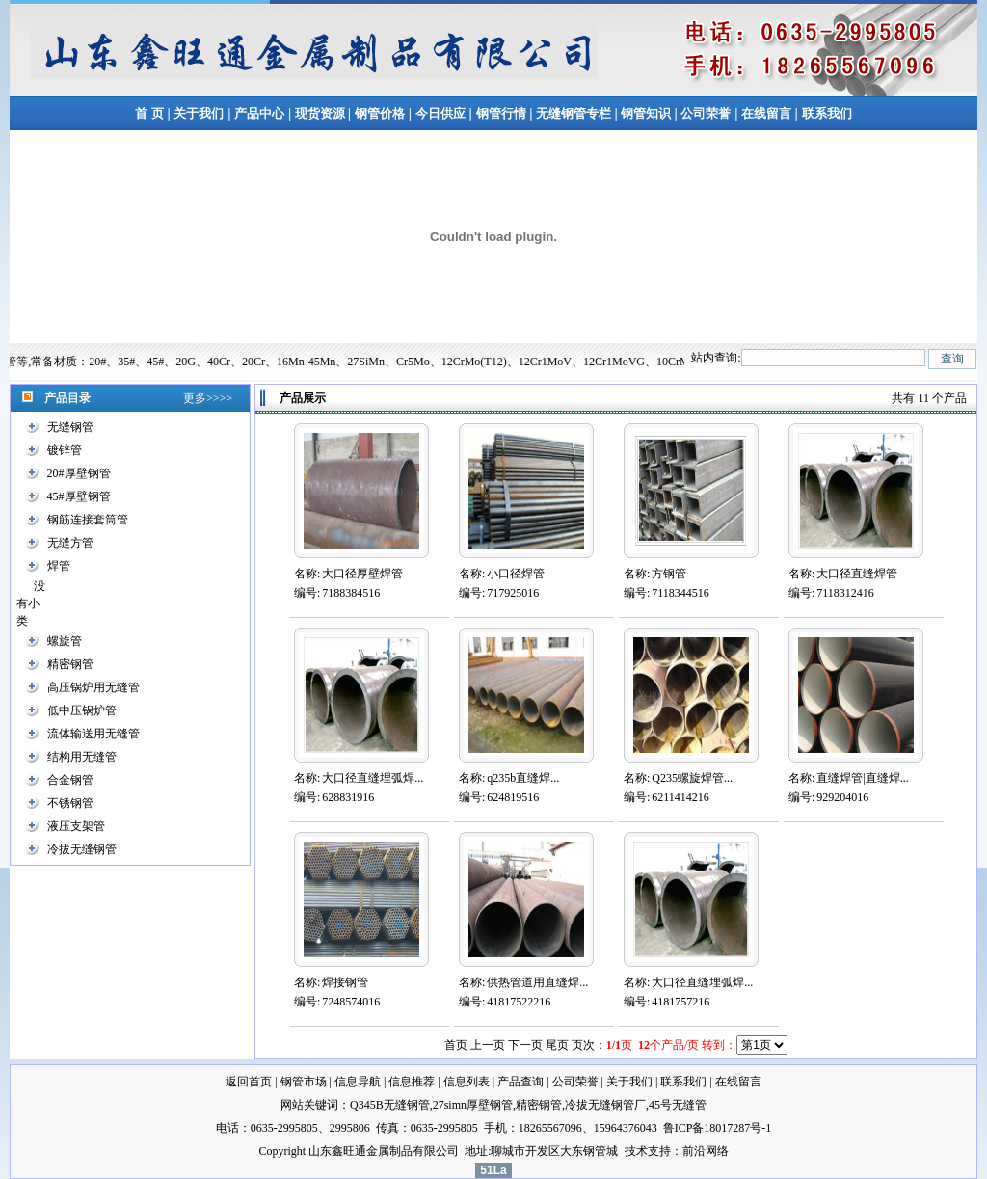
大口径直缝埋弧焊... (372, 778)
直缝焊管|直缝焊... (862, 778)
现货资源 (319, 113)
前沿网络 (705, 1151)
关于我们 (198, 113)
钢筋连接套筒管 (87, 519)
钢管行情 (501, 113)
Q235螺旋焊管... (692, 778)
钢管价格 (380, 113)
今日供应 (440, 113)
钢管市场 (303, 1081)
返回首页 (249, 1081)
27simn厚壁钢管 (473, 1105)
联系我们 (827, 113)
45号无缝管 (678, 1105)
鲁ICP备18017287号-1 (717, 1128)
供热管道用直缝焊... (537, 982)
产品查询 (520, 1081)
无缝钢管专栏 (575, 113)
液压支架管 (76, 826)
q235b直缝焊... (523, 778)
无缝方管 (70, 542)
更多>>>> (207, 398)
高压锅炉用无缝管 (93, 687)
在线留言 (767, 113)
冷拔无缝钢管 (82, 849)
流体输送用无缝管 (93, 733)
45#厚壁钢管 (79, 496)
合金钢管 (70, 780)
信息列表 (466, 1081)
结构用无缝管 (82, 757)
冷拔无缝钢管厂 (605, 1105)
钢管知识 (646, 113)
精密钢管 (70, 664)
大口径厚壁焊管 (362, 573)
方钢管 (669, 573)
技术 (636, 1151)
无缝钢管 (70, 427)
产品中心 (259, 113)
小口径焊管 (516, 573)
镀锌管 (64, 450)
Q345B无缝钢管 (390, 1105)
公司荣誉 (705, 113)
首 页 (149, 113)
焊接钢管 (345, 982)
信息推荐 (411, 1081)
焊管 (58, 566)
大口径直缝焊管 (856, 573)
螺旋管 (64, 641)
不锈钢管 (70, 803)
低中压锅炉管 (82, 710)
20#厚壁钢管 (79, 473)
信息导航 (357, 1081)
